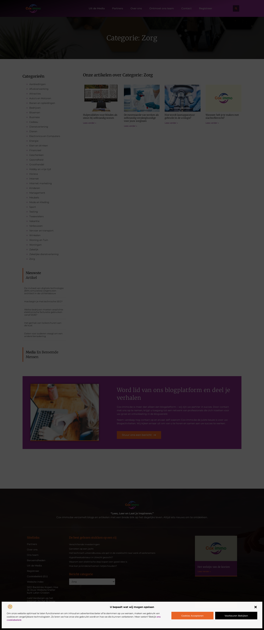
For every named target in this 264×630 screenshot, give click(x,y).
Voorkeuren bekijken (236, 615)
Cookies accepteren (192, 615)
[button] (255, 607)
